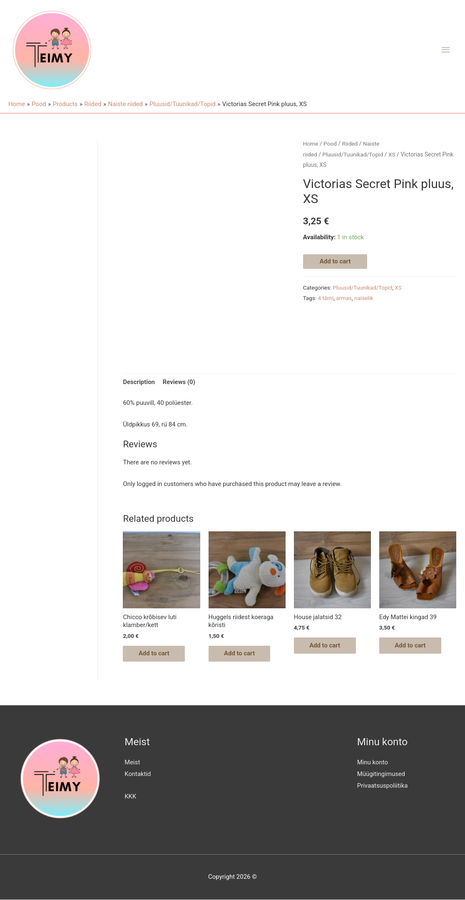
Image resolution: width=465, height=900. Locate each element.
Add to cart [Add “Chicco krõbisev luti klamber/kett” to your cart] (155, 653)
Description (139, 382)
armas (344, 298)
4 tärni (326, 298)
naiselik (364, 298)
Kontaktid (137, 774)
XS (392, 154)
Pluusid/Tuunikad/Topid (353, 154)
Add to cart (335, 261)
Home (310, 143)
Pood (330, 143)
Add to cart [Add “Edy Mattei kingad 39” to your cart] (411, 646)
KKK (130, 797)
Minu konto (372, 763)
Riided (350, 143)
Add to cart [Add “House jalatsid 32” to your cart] (326, 646)
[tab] (139, 383)
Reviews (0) (179, 382)
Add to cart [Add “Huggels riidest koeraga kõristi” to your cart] (240, 653)
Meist (132, 763)
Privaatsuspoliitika (382, 786)
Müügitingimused (381, 774)
